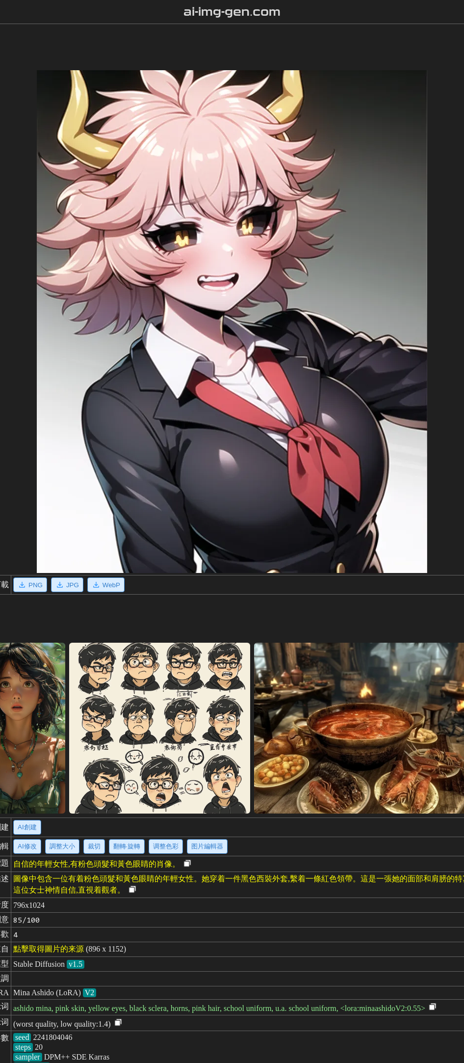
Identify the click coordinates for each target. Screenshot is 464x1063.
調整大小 (62, 846)
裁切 (94, 846)
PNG (30, 584)
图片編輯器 (207, 846)
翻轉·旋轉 (127, 846)
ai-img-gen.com (232, 11)
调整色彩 (166, 846)
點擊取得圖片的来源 (48, 949)
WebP (106, 584)
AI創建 (27, 827)
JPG (67, 584)
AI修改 (27, 846)
